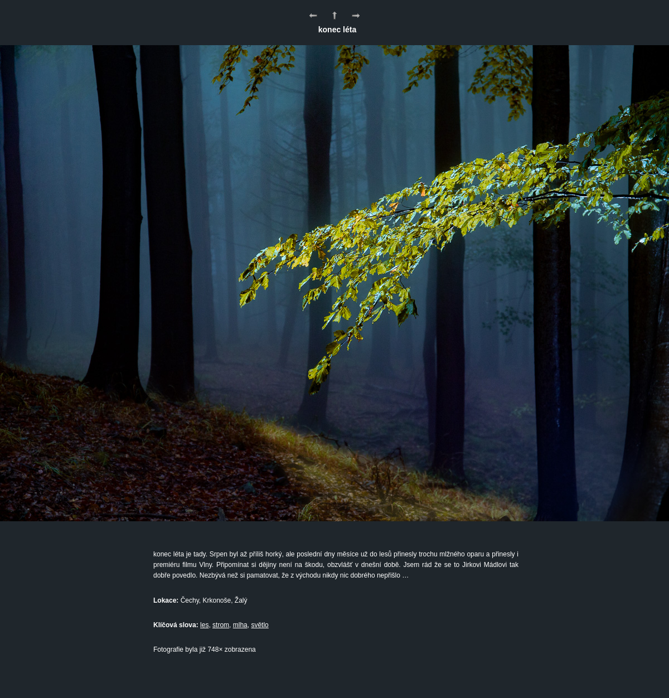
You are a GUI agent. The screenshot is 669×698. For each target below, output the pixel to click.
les (204, 625)
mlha (240, 625)
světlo (259, 625)
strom (220, 625)
